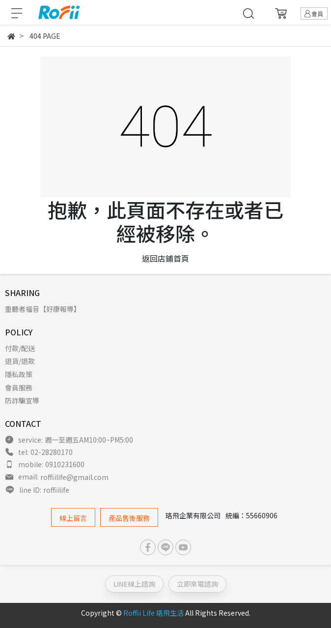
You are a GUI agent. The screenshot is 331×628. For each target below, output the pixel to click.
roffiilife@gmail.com (74, 477)
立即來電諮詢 (197, 584)
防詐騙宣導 (22, 400)
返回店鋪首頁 (165, 258)
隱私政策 (18, 374)
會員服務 (18, 387)
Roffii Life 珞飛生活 (153, 613)
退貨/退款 (20, 361)
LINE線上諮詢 (134, 584)
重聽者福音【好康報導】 (43, 309)
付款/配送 (20, 348)
